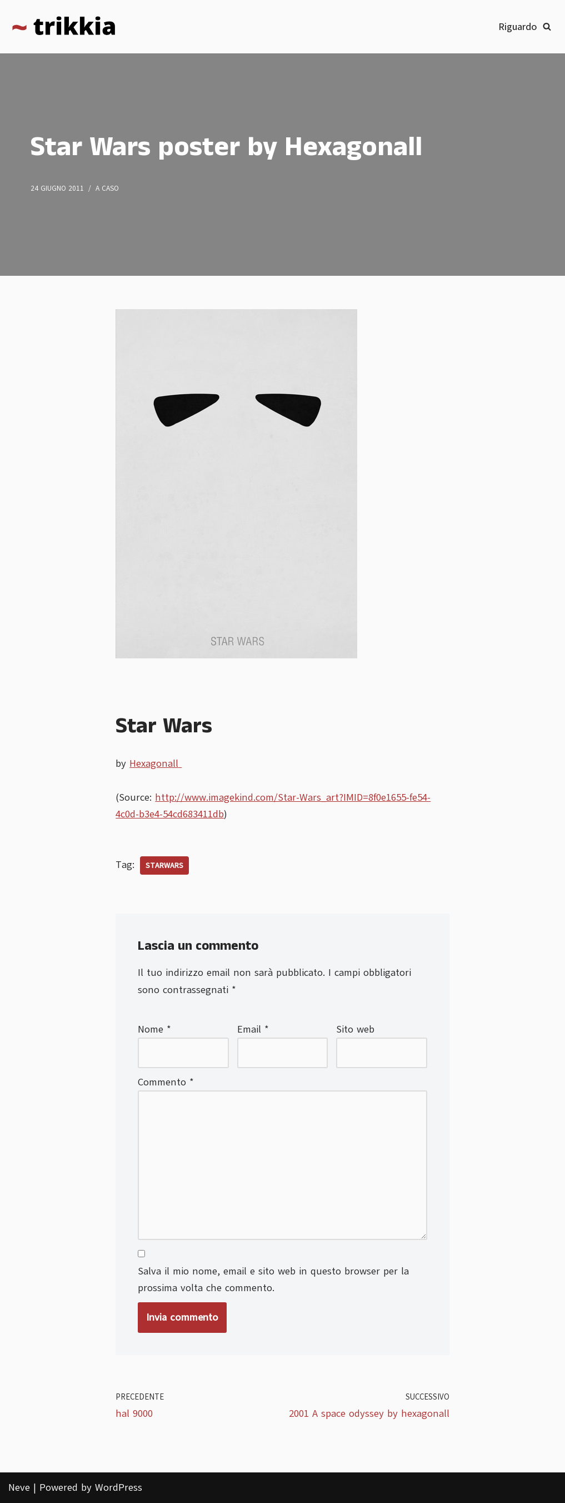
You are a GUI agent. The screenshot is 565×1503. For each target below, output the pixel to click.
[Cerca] (547, 26)
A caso (107, 188)
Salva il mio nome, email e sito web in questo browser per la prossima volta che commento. (273, 1279)
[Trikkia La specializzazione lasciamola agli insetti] (63, 26)
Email (253, 1029)
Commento (166, 1082)
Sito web (355, 1029)
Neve (19, 1487)
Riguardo (517, 26)
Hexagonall (155, 763)
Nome (154, 1029)
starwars (164, 865)
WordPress (118, 1487)
